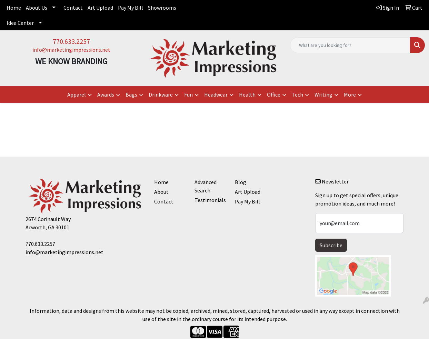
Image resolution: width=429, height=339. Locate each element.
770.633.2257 (71, 41)
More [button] (350, 94)
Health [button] (247, 94)
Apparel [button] (76, 94)
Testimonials (210, 200)
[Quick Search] (350, 45)
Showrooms (162, 7)
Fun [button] (188, 94)
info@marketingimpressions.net (71, 49)
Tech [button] (297, 94)
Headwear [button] (216, 94)
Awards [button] (105, 94)
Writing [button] (323, 94)
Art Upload (100, 7)
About (161, 191)
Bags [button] (131, 94)
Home (14, 7)
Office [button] (273, 94)
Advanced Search (205, 186)
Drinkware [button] (161, 94)
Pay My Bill (130, 7)
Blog (240, 182)
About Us (36, 7)
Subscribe (331, 245)
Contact (73, 7)
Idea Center (20, 22)
